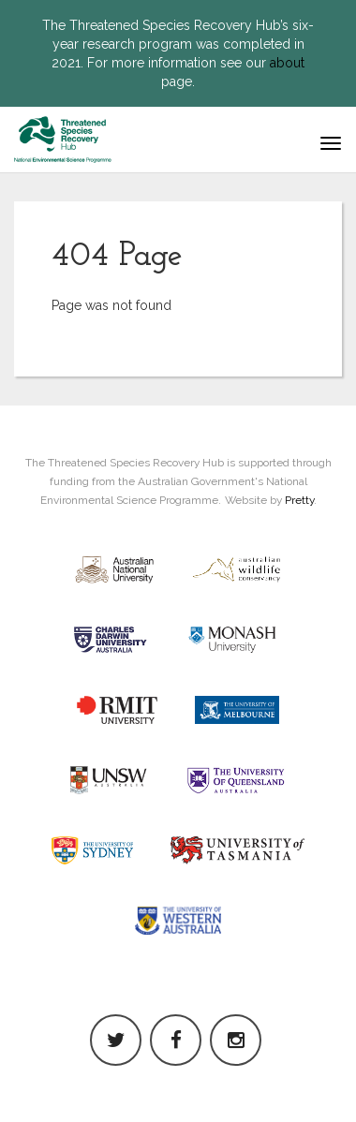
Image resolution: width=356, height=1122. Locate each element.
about (287, 62)
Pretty (299, 500)
